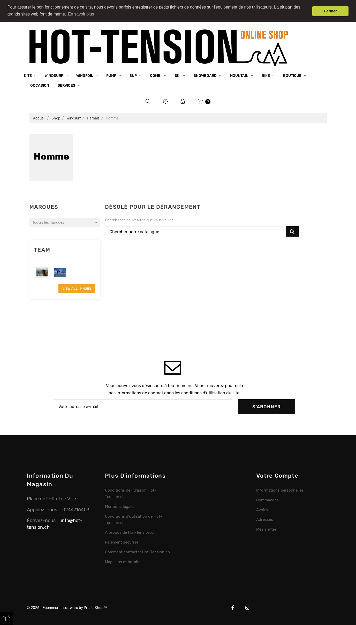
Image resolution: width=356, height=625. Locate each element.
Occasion (39, 84)
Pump (111, 75)
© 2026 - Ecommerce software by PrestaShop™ (67, 607)
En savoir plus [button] (81, 14)
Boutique (292, 75)
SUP (134, 75)
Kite (28, 75)
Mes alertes (266, 528)
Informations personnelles (280, 489)
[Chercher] (195, 231)
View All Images (77, 288)
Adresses (264, 519)
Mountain (239, 75)
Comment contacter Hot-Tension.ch (137, 551)
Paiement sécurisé (121, 541)
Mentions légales (120, 505)
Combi (156, 75)
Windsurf (54, 75)
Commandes (267, 499)
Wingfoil (85, 75)
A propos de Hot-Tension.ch (130, 532)
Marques (43, 206)
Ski (178, 75)
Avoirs (262, 509)
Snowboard (205, 75)
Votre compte (277, 474)
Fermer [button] (330, 11)
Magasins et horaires (123, 561)
